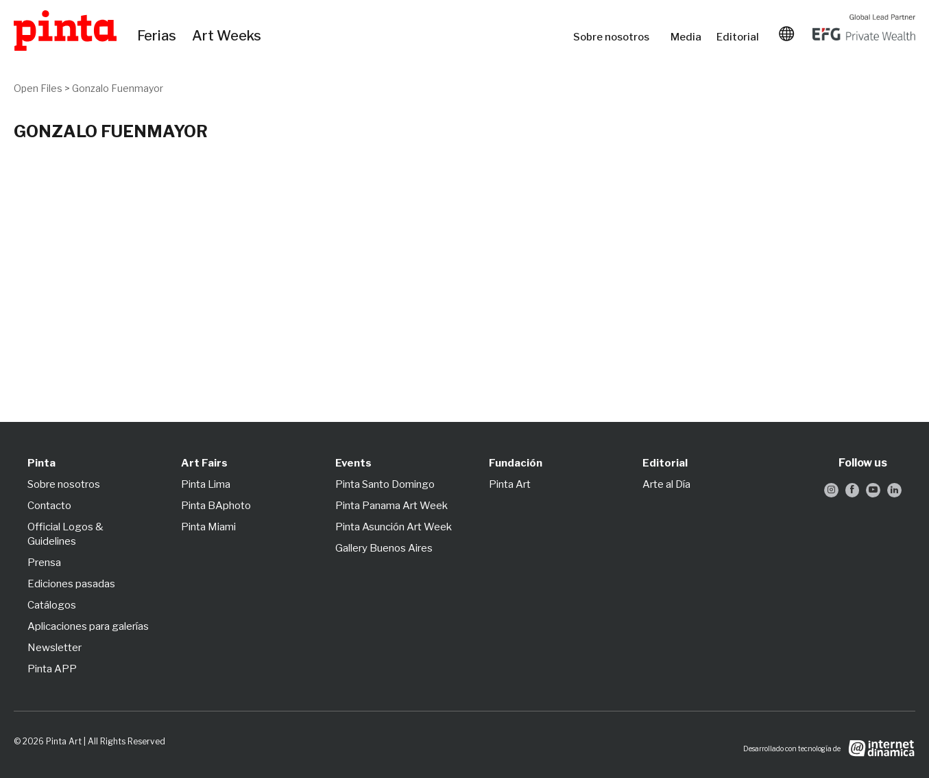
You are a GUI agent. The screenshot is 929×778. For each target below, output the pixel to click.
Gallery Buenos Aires (384, 548)
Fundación (515, 463)
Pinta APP (52, 669)
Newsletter (54, 647)
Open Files (38, 88)
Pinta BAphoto (216, 505)
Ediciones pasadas (71, 584)
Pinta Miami (208, 527)
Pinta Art (510, 484)
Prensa (44, 562)
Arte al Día (666, 484)
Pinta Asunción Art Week (393, 527)
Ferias (157, 36)
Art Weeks (228, 36)
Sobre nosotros (615, 37)
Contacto (49, 505)
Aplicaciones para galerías (88, 626)
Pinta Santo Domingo (385, 484)
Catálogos (51, 605)
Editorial (739, 37)
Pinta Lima (205, 484)
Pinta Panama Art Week (391, 505)
